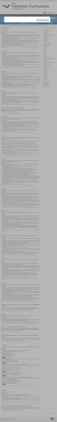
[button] (49, 17)
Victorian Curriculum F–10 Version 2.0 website (17, 24)
